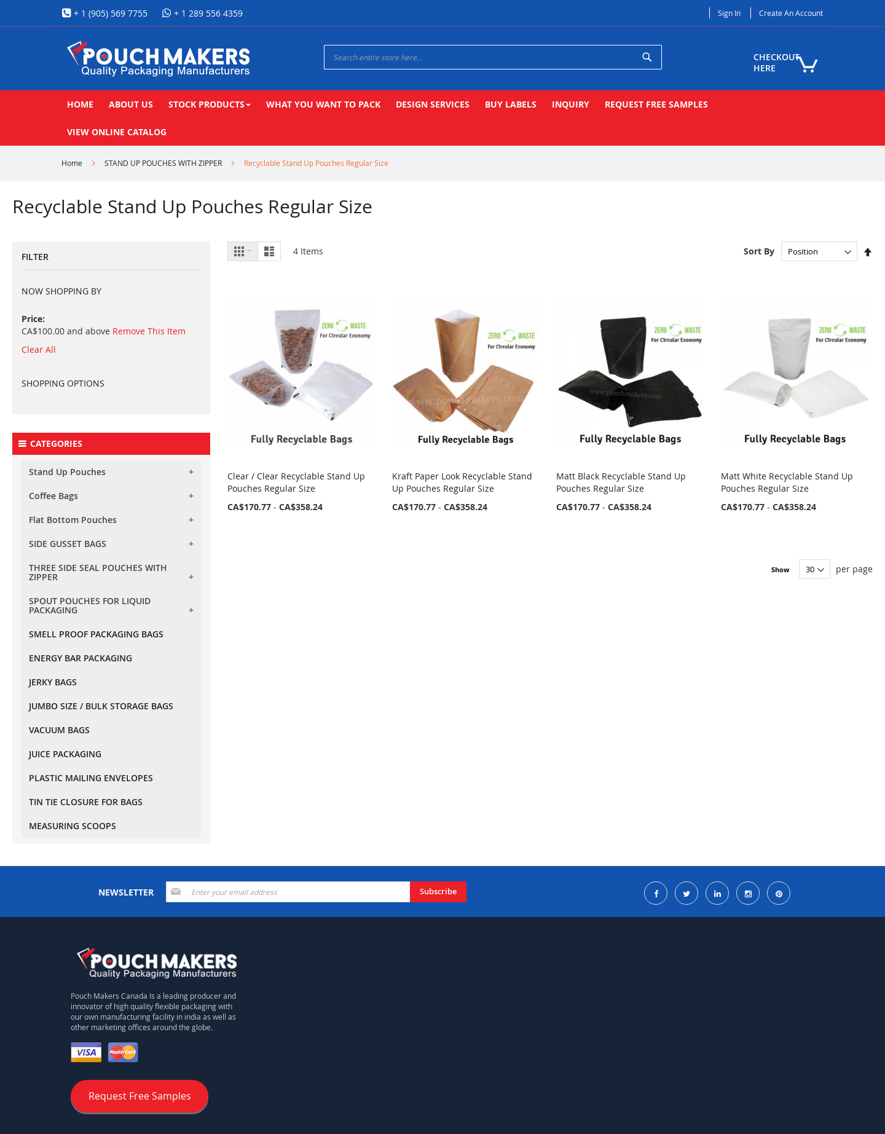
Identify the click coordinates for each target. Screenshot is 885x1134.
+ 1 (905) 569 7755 (109, 13)
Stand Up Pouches (67, 472)
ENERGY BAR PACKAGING (80, 658)
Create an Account (791, 13)
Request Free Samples (139, 1096)
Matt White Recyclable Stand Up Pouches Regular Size (787, 482)
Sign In (729, 13)
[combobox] (493, 57)
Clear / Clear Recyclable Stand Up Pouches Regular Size (296, 482)
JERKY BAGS (53, 682)
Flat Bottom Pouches (73, 520)
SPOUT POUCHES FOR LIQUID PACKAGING (90, 605)
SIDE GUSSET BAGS (67, 543)
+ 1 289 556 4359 (207, 13)
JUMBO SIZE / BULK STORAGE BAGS (101, 706)
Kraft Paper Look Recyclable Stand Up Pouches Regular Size (462, 482)
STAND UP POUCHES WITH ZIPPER (163, 163)
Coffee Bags (53, 496)
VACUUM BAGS (59, 730)
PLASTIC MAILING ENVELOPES (91, 778)
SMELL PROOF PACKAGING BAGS (96, 634)
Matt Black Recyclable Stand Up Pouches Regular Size (621, 482)
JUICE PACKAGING (65, 754)
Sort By (759, 251)
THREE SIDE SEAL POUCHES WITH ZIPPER (98, 572)
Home (71, 163)
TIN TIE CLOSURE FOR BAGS (86, 802)
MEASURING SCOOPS (72, 826)
